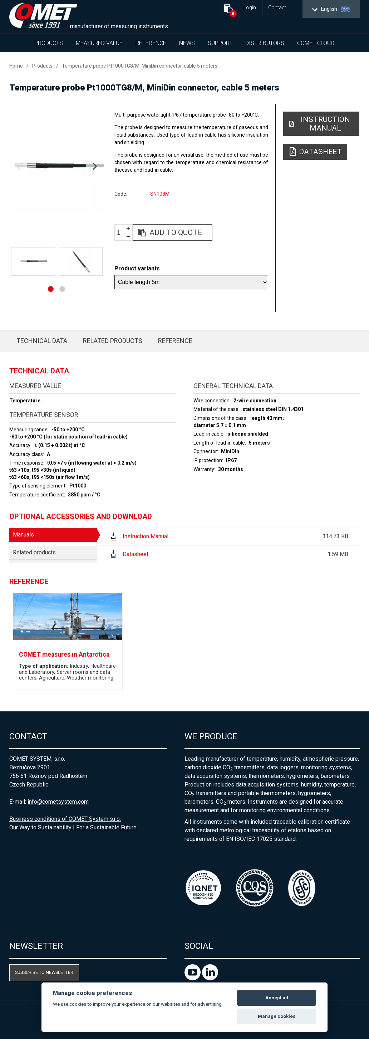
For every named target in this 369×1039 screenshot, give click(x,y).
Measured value (99, 43)
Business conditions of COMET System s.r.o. (65, 818)
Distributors (264, 43)
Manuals (23, 534)
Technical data (41, 340)
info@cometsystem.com (58, 801)
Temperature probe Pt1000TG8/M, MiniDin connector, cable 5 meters (139, 66)
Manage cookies (276, 1016)
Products (48, 43)
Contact (277, 8)
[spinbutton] (121, 233)
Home (16, 66)
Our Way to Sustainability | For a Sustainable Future (73, 827)
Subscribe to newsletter (44, 972)
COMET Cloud (315, 43)
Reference (151, 43)
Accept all (276, 997)
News (187, 43)
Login (249, 8)
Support (220, 43)
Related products (112, 340)
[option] (56, 166)
